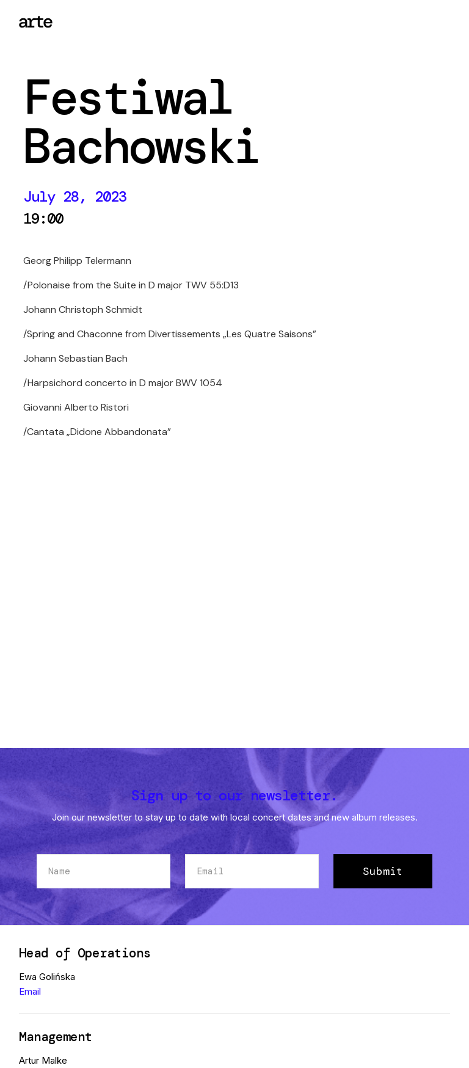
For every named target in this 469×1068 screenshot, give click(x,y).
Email (30, 991)
